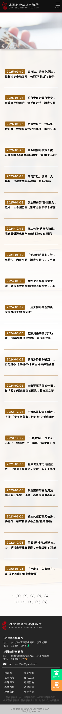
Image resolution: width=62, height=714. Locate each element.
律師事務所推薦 (29, 700)
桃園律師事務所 (11, 700)
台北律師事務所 (27, 697)
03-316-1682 (18, 659)
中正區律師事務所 (46, 697)
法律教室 (29, 687)
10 (38, 602)
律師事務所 (12, 697)
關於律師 (29, 673)
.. (50, 709)
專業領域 (9, 687)
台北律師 (43, 700)
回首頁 (8, 673)
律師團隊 (9, 682)
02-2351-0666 (18, 645)
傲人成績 (29, 677)
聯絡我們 (9, 691)
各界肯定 (29, 691)
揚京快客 (28, 709)
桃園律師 (54, 700)
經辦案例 (29, 682)
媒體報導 (9, 677)
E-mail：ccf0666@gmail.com (21, 664)
